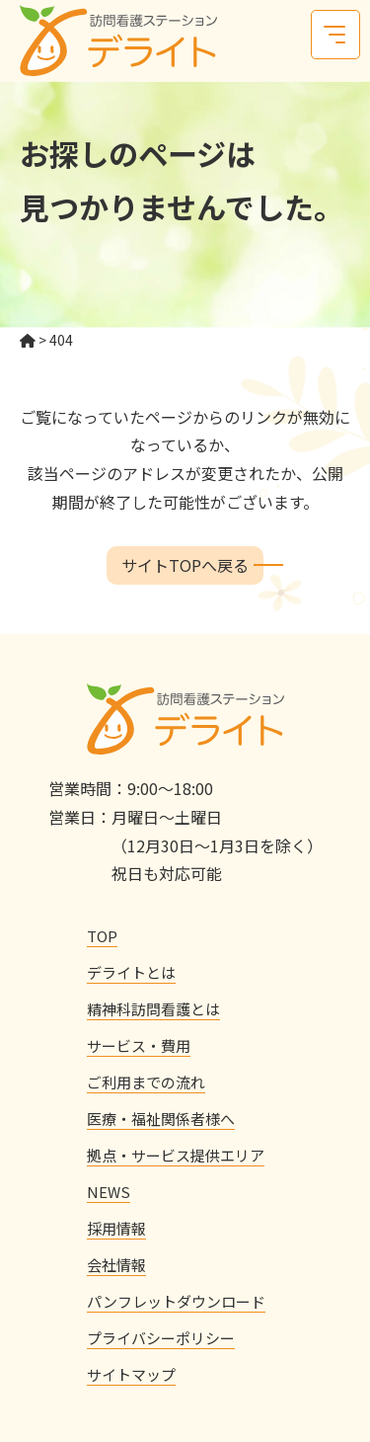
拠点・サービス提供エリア (175, 1155)
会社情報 (116, 1264)
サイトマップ (131, 1374)
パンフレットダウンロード (176, 1301)
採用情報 (116, 1228)
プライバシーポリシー (161, 1337)
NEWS (108, 1191)
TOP (102, 935)
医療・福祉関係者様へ (161, 1118)
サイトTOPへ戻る (185, 565)
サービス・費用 (138, 1045)
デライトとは (131, 972)
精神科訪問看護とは (153, 1009)
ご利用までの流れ (146, 1082)
